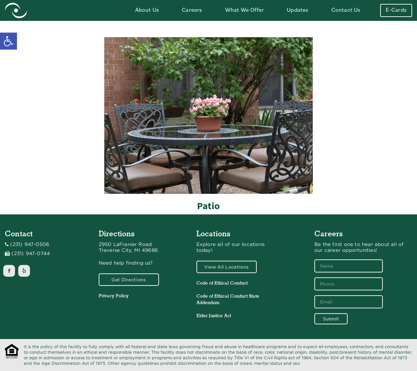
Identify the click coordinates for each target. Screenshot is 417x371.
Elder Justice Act (213, 315)
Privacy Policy (114, 295)
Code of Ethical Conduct (222, 283)
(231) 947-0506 (29, 244)
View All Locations (226, 267)
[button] (8, 41)
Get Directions (128, 279)
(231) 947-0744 (30, 253)
